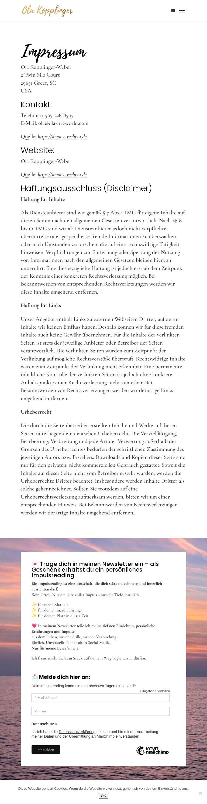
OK (103, 796)
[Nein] (200, 793)
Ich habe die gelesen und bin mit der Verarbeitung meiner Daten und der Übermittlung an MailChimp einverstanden (95, 734)
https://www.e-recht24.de (62, 136)
